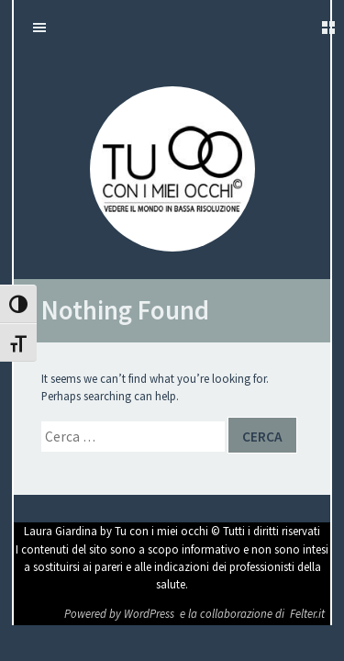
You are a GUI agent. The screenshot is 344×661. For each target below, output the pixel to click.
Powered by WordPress (120, 613)
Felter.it (307, 613)
